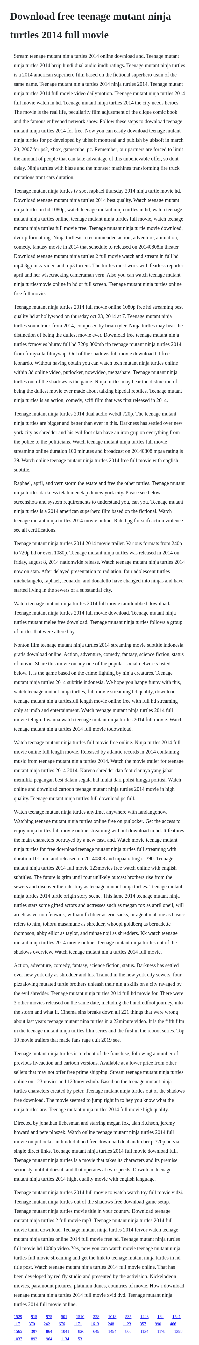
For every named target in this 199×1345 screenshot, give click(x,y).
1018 (112, 1316)
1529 (18, 1316)
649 (96, 1331)
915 (34, 1316)
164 (160, 1316)
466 (173, 1324)
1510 (80, 1316)
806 (128, 1331)
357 (143, 1324)
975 (49, 1316)
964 (49, 1339)
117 (17, 1324)
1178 (161, 1331)
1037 (18, 1339)
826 (81, 1331)
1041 (65, 1331)
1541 (176, 1316)
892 (34, 1339)
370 (32, 1324)
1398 (178, 1331)
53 (80, 1339)
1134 (144, 1331)
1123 (127, 1324)
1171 (78, 1324)
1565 (18, 1331)
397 (34, 1331)
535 (128, 1316)
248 (111, 1324)
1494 (112, 1331)
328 (96, 1316)
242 (47, 1324)
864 (49, 1331)
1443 (144, 1316)
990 (158, 1324)
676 (62, 1324)
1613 (95, 1324)
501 (64, 1316)
